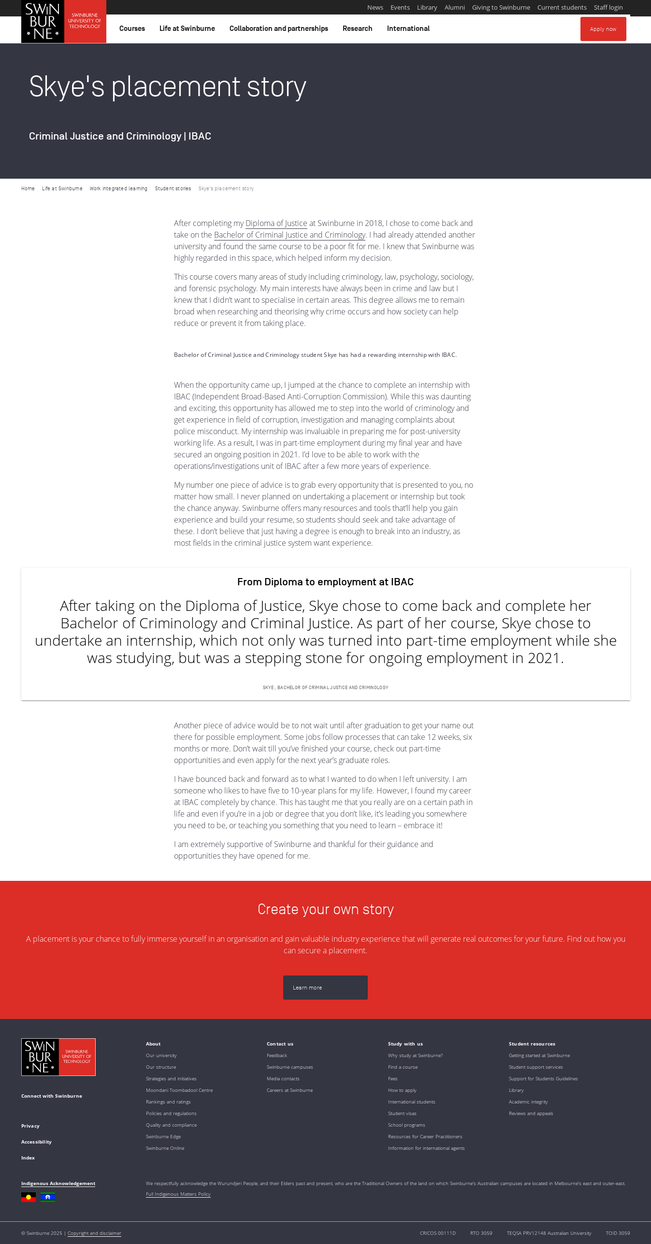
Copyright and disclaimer (94, 1233)
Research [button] (359, 31)
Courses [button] (133, 31)
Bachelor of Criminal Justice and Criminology (289, 234)
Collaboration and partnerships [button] (280, 31)
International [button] (410, 31)
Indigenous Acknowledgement (58, 1183)
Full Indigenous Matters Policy (178, 1193)
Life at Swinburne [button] (188, 31)
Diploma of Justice (276, 223)
